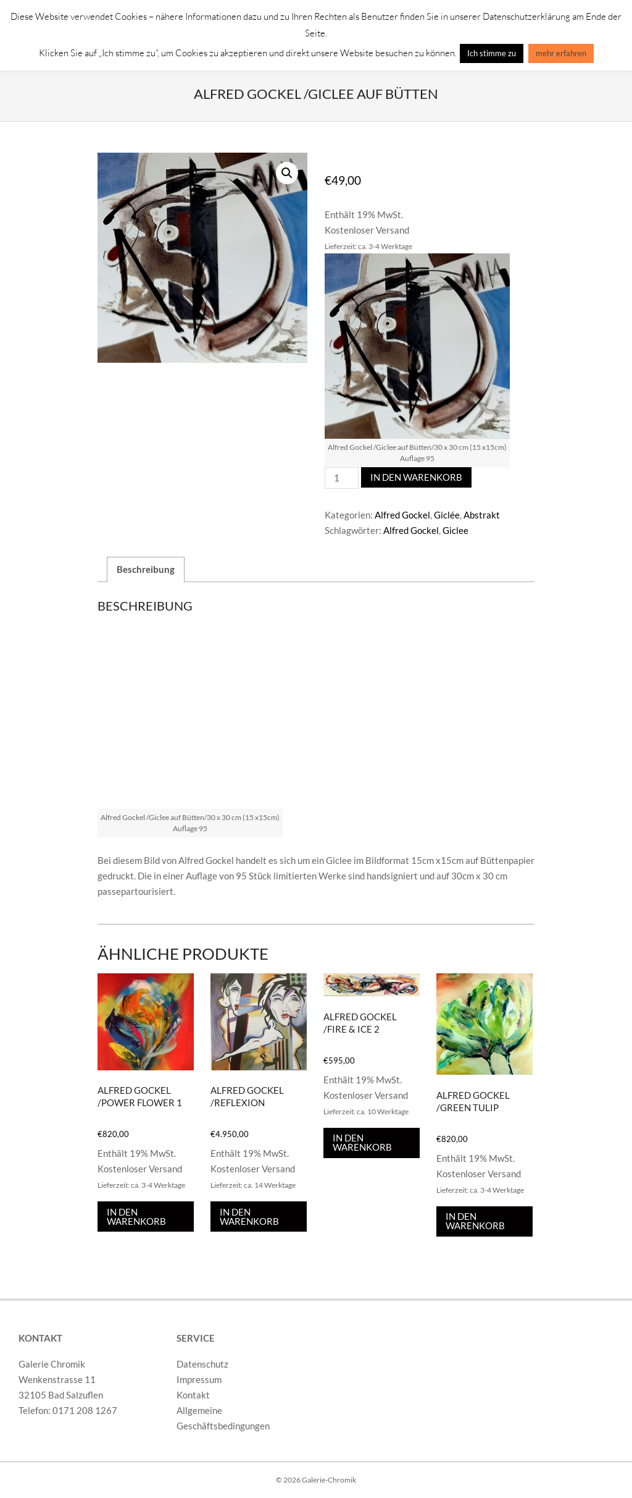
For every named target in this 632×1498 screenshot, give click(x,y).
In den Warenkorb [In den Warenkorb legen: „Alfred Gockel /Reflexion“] (249, 1216)
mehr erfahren (561, 53)
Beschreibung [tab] (146, 569)
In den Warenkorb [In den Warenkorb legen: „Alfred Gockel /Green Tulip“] (475, 1221)
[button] (287, 173)
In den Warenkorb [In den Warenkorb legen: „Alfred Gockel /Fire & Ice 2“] (362, 1143)
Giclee (455, 530)
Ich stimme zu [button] (491, 53)
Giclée (447, 514)
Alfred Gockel (402, 514)
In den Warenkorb (416, 477)
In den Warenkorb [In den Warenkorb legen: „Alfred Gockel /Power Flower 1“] (136, 1216)
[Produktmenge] (341, 478)
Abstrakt (482, 514)
